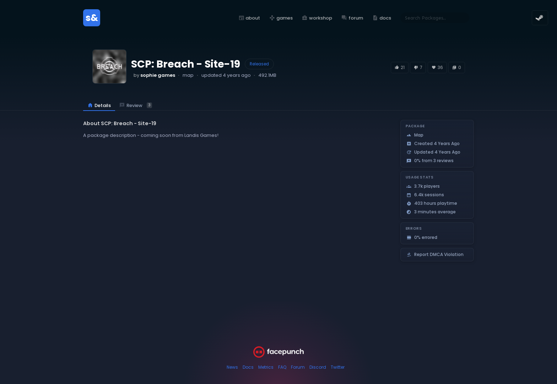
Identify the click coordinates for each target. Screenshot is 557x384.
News (232, 367)
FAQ (282, 367)
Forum (298, 367)
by (154, 75)
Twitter (338, 367)
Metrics (266, 367)
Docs (248, 367)
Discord (317, 367)
